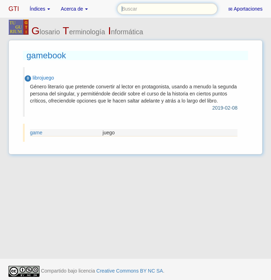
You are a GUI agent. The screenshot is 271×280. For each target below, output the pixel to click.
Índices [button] (40, 9)
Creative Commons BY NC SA (129, 271)
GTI (13, 8)
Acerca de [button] (74, 9)
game (36, 132)
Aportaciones (245, 9)
